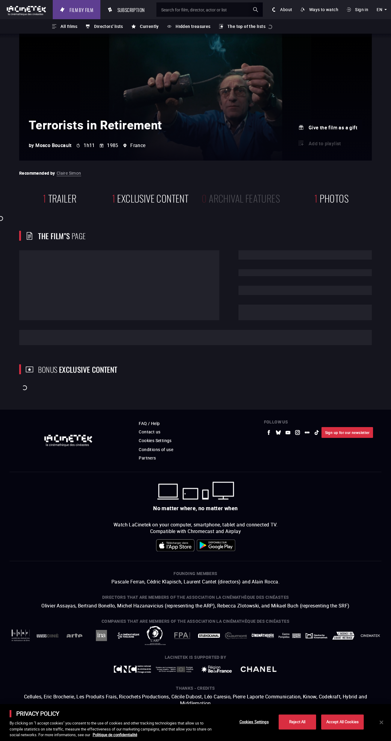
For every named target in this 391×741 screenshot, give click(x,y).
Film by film (81, 9)
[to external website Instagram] (297, 432)
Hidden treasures (193, 26)
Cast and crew (47, 337)
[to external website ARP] (155, 635)
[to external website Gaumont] (236, 636)
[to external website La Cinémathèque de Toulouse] (128, 635)
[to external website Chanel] (258, 669)
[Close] (381, 722)
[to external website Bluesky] (278, 432)
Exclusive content (150, 197)
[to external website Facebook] (269, 432)
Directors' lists (108, 26)
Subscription (131, 9)
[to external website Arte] (75, 635)
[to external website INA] (101, 635)
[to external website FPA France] (182, 635)
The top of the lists (246, 26)
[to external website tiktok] (316, 432)
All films (69, 26)
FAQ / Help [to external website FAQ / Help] (149, 423)
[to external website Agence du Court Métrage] (343, 636)
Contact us (149, 432)
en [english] (379, 9)
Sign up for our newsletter (347, 432)
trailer (60, 197)
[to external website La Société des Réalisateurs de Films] (21, 635)
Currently (149, 26)
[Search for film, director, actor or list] (209, 9)
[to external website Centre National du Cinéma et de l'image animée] (132, 669)
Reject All (297, 721)
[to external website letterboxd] (307, 432)
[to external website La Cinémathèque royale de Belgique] (370, 636)
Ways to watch (323, 9)
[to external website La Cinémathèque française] (263, 635)
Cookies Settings (155, 440)
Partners (147, 458)
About (286, 9)
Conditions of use (156, 449)
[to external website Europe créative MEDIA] (174, 669)
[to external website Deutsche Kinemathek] (317, 635)
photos (331, 197)
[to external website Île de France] (216, 669)
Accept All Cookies (342, 721)
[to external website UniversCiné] (48, 635)
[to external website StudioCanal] (209, 635)
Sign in (361, 9)
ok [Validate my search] (255, 9)
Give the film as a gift (333, 127)
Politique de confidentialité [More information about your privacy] (115, 734)
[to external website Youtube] (288, 432)
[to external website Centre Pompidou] (290, 635)
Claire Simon (69, 173)
